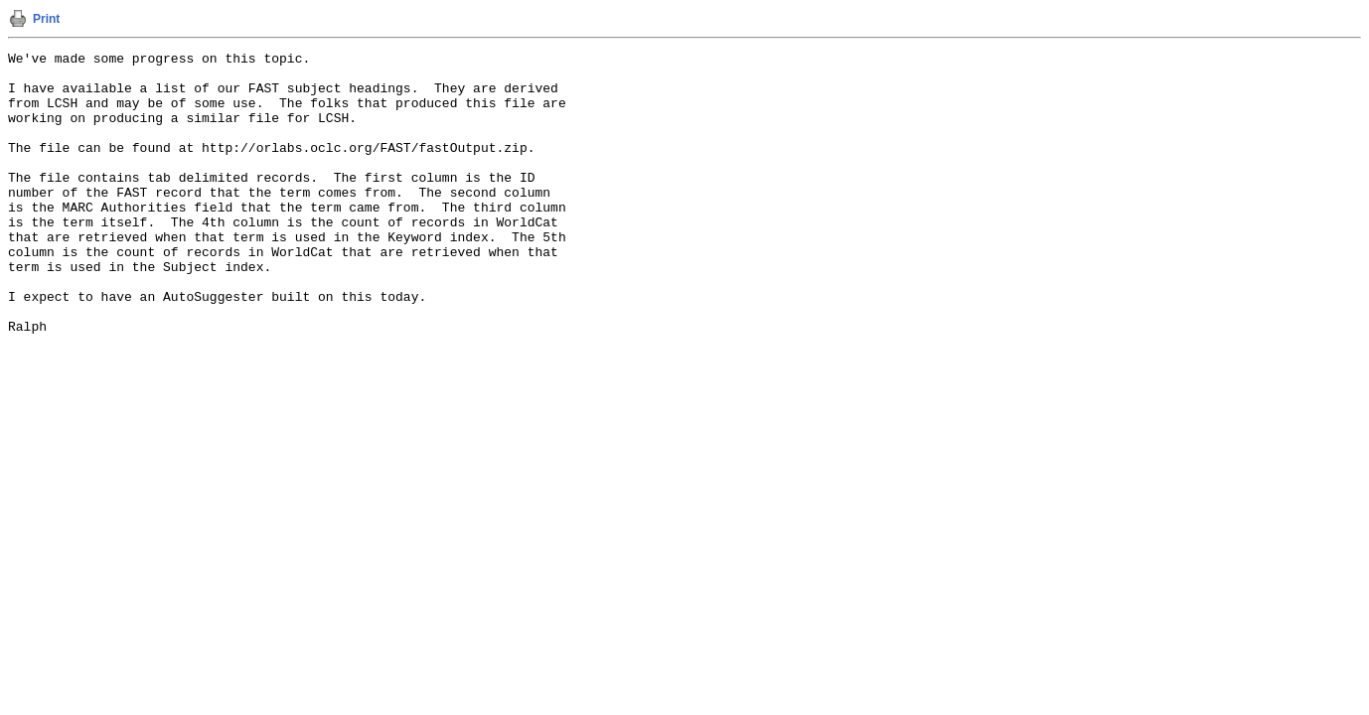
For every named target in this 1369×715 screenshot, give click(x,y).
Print (46, 19)
